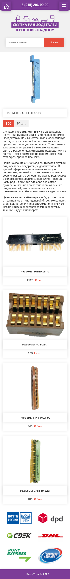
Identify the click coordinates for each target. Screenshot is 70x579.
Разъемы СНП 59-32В (35, 490)
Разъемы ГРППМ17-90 (35, 417)
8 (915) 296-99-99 (34, 5)
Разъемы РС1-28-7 (35, 344)
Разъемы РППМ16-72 (35, 271)
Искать (54, 42)
